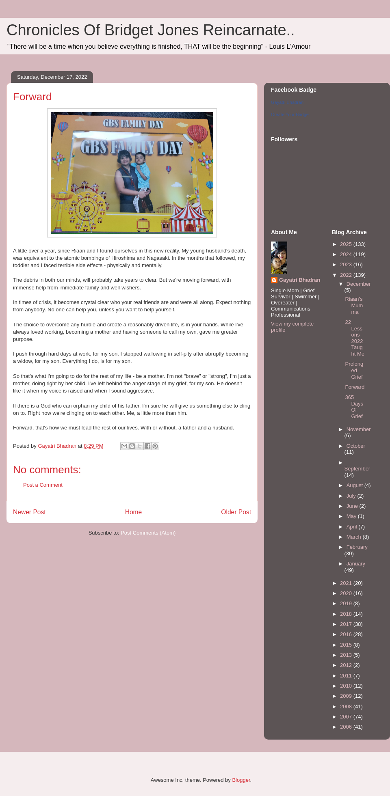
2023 (346, 264)
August (355, 485)
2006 (346, 727)
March (355, 537)
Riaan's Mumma (354, 305)
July (352, 496)
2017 (346, 624)
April (353, 527)
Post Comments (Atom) (148, 533)
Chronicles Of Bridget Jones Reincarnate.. (150, 30)
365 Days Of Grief (354, 406)
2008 (346, 706)
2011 (346, 676)
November (359, 429)
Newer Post (29, 512)
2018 (346, 614)
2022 (346, 275)
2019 (346, 603)
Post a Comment (43, 485)
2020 (346, 593)
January (356, 564)
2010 (346, 686)
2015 (346, 645)
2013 (346, 655)
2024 (346, 254)
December (359, 284)
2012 (346, 665)
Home (133, 512)
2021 (346, 583)
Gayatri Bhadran (287, 102)
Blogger (241, 780)
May (352, 516)
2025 (346, 244)
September (357, 469)
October (356, 446)
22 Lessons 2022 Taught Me (354, 338)
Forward (354, 387)
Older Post (236, 512)
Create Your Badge (290, 114)
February (357, 547)
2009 (346, 696)
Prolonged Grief (354, 370)
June (353, 506)
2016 (346, 634)
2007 (346, 717)
